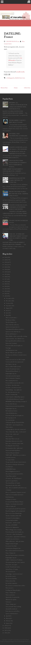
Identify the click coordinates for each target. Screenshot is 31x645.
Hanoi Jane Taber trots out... (13, 439)
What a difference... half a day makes (15, 541)
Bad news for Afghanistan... (12, 527)
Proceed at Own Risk (11, 546)
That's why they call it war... (12, 324)
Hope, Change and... (11, 553)
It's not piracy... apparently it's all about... (16, 536)
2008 (5, 628)
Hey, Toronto (9, 436)
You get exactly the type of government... (16, 462)
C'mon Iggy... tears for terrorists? (14, 574)
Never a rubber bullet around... (13, 366)
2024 (5, 262)
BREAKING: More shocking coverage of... (16, 401)
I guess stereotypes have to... (13, 327)
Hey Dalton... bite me (11, 364)
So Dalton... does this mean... (13, 385)
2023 (5, 264)
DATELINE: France (12, 35)
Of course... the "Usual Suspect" (14, 478)
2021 (5, 269)
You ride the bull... (10, 420)
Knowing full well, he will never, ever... (15, 341)
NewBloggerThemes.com (25, 641)
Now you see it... (10, 588)
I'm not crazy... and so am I (12, 434)
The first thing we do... (11, 322)
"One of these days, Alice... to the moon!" (16, 432)
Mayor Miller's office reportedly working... (17, 336)
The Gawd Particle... (11, 571)
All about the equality (11, 599)
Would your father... (11, 320)
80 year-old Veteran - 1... (12, 334)
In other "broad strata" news (13, 369)
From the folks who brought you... (14, 345)
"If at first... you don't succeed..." (14, 387)
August (8, 308)
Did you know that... (11, 581)
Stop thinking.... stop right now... (14, 390)
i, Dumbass (8, 490)
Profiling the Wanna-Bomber (13, 590)
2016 (5, 281)
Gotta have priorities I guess (13, 376)
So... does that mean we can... (13, 392)
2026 (5, 257)
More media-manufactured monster (15, 550)
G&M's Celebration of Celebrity (14, 560)
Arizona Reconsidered (11, 609)
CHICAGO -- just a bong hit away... (15, 425)
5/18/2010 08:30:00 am (12, 41)
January (8, 623)
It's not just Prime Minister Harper (14, 502)
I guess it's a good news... (12, 481)
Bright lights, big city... (11, 373)
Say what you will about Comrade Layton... (16, 355)
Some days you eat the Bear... (13, 611)
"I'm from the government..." (13, 453)
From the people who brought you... (15, 415)
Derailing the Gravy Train (12, 446)
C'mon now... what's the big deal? (14, 534)
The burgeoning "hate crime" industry (15, 562)
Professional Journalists (12, 520)
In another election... (11, 457)
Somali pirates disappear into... (13, 548)
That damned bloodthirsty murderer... (15, 329)
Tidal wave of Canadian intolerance (14, 494)
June (7, 313)
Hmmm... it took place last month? (14, 504)
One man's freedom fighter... (13, 518)
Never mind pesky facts (12, 380)
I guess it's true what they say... (13, 331)
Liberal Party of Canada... (12, 569)
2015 (5, 284)
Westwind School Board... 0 (13, 371)
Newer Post (4, 88)
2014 (5, 286)
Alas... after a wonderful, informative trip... (16, 488)
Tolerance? (8, 602)
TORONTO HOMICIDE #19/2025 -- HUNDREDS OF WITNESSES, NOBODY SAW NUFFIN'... (18, 207)
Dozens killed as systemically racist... (15, 383)
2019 (5, 274)
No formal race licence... (12, 411)
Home (16, 88)
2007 (5, 630)
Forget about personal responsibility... (15, 406)
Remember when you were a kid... (14, 441)
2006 (5, 633)
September (9, 305)
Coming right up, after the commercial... (16, 429)
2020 (5, 272)
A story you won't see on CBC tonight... (16, 359)
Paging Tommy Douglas (12, 543)
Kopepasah (7, 641)
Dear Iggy (8, 348)
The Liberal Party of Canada (13, 483)
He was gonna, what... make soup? (14, 448)
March (7, 618)
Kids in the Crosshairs (11, 343)
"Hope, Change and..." (11, 604)
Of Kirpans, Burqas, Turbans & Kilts (15, 422)
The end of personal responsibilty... (15, 474)
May (7, 315)
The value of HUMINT (11, 525)
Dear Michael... (9, 467)
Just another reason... (11, 576)
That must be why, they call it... (13, 485)
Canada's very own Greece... (13, 539)
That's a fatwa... (9, 427)
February (8, 621)
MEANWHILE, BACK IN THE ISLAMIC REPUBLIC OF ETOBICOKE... (17, 180)
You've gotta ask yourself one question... (16, 508)
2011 (5, 293)
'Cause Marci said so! (11, 476)
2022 (5, 267)
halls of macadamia (14, 639)
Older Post (27, 88)
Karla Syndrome (10, 497)
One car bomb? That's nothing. (13, 606)
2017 (5, 279)
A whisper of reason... (11, 499)
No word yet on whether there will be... (16, 585)
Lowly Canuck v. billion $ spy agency (15, 397)
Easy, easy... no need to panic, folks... (15, 443)
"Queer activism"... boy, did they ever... (15, 338)
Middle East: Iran (20, 78)
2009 (5, 625)
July (7, 310)
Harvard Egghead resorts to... (13, 471)
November (8, 301)
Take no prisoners (10, 595)
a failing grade (10, 78)
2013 (5, 289)
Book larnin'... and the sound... (13, 522)
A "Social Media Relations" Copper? (15, 399)
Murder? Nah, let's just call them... (14, 352)
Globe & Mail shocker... (12, 413)
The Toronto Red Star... (12, 578)
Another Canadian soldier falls (13, 515)
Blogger (27, 639)
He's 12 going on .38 (11, 418)
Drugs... (8, 357)
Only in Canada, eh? (11, 506)
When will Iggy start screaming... (14, 529)
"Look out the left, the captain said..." (15, 362)
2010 (5, 296)
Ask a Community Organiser (13, 378)
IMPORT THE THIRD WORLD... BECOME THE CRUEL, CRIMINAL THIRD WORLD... (18, 194)
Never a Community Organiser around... (16, 492)
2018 (5, 276)
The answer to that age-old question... (15, 464)
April (7, 616)
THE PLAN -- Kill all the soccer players (16, 455)
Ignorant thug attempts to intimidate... (15, 555)
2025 (5, 260)
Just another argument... (12, 583)
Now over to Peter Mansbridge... (14, 513)
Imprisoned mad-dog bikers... (13, 450)
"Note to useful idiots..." (12, 317)
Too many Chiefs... (10, 460)
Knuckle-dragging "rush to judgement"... (16, 511)
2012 (5, 291)
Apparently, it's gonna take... (13, 597)
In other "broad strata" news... (13, 567)
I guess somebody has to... (12, 613)
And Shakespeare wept (11, 350)
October (8, 303)
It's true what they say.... (12, 404)
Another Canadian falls (11, 394)
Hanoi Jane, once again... (12, 564)
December (8, 298)
